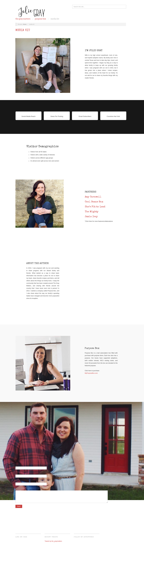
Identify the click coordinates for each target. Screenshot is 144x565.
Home (24, 24)
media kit (55, 19)
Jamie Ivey (91, 217)
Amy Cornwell (93, 197)
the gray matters (22, 19)
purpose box (40, 19)
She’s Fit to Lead (95, 207)
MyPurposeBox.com (91, 373)
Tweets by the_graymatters (53, 542)
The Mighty (91, 212)
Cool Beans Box (94, 202)
